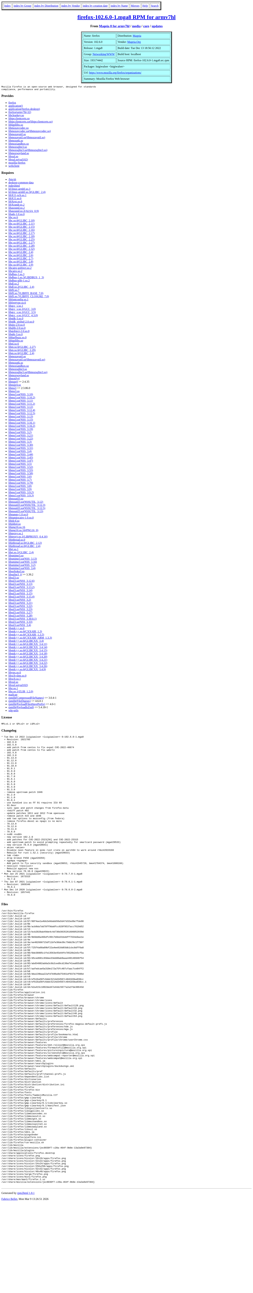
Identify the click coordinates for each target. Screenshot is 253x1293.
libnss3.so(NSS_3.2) (20, 433)
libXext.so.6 (15, 202)
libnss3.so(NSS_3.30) (20, 445)
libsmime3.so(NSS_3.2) (21, 566)
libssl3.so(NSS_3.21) (20, 604)
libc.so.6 (13, 218)
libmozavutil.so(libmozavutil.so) (26, 138)
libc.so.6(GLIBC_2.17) (21, 234)
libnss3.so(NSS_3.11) (20, 401)
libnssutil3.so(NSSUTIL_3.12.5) (26, 509)
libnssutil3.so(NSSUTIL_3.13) (25, 512)
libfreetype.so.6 (17, 303)
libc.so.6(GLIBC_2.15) (21, 227)
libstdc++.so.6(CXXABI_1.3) (25, 632)
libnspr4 (13, 382)
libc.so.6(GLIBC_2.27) (21, 243)
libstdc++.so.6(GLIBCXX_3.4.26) (27, 667)
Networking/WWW (104, 54)
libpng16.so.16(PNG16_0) (23, 531)
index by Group (22, 5)
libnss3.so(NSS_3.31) (20, 449)
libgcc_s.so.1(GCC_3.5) (22, 313)
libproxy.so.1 (15, 534)
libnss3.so (14, 392)
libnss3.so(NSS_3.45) (20, 458)
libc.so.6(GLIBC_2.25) (21, 240)
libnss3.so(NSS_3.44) (20, 455)
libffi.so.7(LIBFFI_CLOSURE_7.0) (28, 297)
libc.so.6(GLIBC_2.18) (21, 237)
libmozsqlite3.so (17, 147)
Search (155, 5)
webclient (13, 166)
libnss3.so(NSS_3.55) (20, 471)
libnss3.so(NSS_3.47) (20, 461)
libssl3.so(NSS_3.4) (19, 626)
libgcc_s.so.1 (15, 306)
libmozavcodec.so (18, 128)
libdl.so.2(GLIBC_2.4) (21, 287)
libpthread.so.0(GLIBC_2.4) (24, 547)
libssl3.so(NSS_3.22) (20, 607)
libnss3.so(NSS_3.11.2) (21, 404)
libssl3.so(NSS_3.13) (20, 585)
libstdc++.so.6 (16, 629)
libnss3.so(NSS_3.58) (20, 474)
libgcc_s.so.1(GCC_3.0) (22, 310)
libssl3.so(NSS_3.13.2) (21, 588)
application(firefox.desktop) (24, 110)
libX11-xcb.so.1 (17, 196)
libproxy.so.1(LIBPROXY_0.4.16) (27, 537)
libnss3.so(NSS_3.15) (20, 420)
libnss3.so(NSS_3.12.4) (21, 411)
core (146, 26)
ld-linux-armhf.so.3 (19, 189)
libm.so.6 (13, 344)
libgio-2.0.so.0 (16, 325)
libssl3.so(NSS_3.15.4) (21, 597)
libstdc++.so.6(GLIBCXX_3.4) (26, 641)
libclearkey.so (16, 116)
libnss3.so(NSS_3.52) (20, 468)
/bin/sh (12, 180)
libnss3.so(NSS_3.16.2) (21, 426)
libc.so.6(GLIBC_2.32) (21, 249)
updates (157, 26)
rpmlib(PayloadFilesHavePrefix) (26, 705)
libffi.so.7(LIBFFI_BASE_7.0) (25, 294)
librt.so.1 (13, 550)
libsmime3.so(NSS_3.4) (21, 569)
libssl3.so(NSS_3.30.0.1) (22, 619)
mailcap (12, 695)
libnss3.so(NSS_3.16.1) (21, 423)
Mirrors (135, 5)
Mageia (137, 35)
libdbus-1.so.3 (16, 275)
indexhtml (14, 186)
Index (7, 5)
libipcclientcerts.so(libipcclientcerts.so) (30, 122)
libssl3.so (13, 578)
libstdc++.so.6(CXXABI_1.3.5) (26, 635)
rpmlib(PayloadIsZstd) (21, 708)
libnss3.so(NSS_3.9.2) (21, 493)
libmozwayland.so (18, 154)
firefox (12, 103)
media (136, 26)
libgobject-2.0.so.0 (19, 332)
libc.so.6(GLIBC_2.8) (20, 262)
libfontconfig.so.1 (18, 300)
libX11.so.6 (14, 199)
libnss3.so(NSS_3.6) (20, 477)
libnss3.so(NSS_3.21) (20, 436)
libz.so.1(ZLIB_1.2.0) (20, 692)
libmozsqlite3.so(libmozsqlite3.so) (27, 151)
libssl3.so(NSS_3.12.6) (21, 581)
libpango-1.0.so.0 (18, 515)
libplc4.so (14, 521)
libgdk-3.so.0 (15, 319)
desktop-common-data (21, 183)
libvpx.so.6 (14, 673)
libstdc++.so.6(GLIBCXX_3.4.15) (27, 651)
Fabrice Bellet (9, 1288)
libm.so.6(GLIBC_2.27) (21, 347)
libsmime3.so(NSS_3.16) (22, 562)
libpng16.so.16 (16, 528)
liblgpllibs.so (15, 125)
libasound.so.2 (16, 208)
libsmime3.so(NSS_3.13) (22, 559)
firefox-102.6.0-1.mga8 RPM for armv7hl (126, 17)
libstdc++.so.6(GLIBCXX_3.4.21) (27, 660)
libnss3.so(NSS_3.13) (20, 417)
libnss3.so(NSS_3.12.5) (21, 414)
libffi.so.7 (13, 291)
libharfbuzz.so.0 (17, 338)
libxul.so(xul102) (18, 160)
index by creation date (95, 5)
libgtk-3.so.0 (15, 335)
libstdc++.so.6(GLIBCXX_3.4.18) (27, 654)
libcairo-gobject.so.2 (20, 268)
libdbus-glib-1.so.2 (19, 281)
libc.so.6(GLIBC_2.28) (21, 246)
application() (15, 106)
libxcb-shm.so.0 (17, 676)
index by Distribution (46, 5)
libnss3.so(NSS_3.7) (20, 480)
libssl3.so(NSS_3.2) (19, 600)
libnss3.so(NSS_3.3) (20, 442)
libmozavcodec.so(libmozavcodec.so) (29, 132)
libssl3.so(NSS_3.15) (20, 594)
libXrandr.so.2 (16, 205)
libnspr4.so (14, 385)
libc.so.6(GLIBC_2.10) (21, 221)
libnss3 (12, 389)
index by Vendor (70, 5)
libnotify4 (14, 379)
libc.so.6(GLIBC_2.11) (21, 224)
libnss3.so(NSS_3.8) (20, 487)
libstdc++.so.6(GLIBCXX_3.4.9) (27, 670)
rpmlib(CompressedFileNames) (26, 698)
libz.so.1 (13, 689)
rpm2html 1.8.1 (26, 1282)
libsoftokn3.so (16, 572)
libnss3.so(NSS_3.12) (20, 408)
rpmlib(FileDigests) (19, 701)
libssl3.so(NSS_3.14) (20, 591)
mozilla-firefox (16, 163)
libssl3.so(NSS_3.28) (20, 616)
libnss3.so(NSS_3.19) (20, 430)
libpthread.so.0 (16, 540)
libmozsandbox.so (18, 144)
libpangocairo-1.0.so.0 (21, 518)
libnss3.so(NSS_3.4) (20, 452)
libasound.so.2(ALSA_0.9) (23, 212)
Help (145, 5)
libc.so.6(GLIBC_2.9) (20, 265)
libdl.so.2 (13, 284)
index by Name (119, 5)
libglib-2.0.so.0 (16, 329)
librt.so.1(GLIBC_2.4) (21, 553)
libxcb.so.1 (14, 679)
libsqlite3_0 (15, 575)
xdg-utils (13, 711)
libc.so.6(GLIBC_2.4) (20, 253)
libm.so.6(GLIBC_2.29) (21, 351)
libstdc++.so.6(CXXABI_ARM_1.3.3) (30, 638)
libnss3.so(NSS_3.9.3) (21, 496)
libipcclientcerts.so (19, 119)
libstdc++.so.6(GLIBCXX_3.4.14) (27, 648)
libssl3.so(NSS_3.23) (20, 610)
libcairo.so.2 (15, 272)
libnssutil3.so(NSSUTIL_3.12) (25, 502)
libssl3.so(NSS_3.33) (20, 622)
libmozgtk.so (15, 141)
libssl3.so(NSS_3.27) (20, 613)
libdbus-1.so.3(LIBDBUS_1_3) (26, 278)
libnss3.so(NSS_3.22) (20, 439)
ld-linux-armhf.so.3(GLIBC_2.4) (27, 193)
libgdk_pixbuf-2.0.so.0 (21, 322)
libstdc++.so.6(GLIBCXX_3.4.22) (27, 664)
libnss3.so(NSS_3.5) (20, 464)
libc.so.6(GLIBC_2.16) (21, 231)
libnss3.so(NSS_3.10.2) (21, 398)
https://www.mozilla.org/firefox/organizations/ (115, 72)
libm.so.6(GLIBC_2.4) (21, 354)
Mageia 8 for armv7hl (114, 26)
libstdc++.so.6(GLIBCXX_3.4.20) (27, 657)
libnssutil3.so (15, 499)
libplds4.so (14, 524)
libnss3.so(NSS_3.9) (20, 490)
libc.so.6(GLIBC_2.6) (20, 256)
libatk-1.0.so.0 (16, 215)
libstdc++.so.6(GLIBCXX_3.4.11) (27, 645)
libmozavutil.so (17, 135)
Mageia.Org (134, 41)
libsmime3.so (16, 556)
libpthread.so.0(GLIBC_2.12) (25, 543)
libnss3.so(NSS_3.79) (20, 483)
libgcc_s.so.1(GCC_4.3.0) (23, 316)
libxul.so (13, 157)
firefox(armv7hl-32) (19, 113)
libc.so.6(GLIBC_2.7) (20, 259)
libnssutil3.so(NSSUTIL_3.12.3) (26, 506)
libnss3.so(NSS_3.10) (20, 395)
